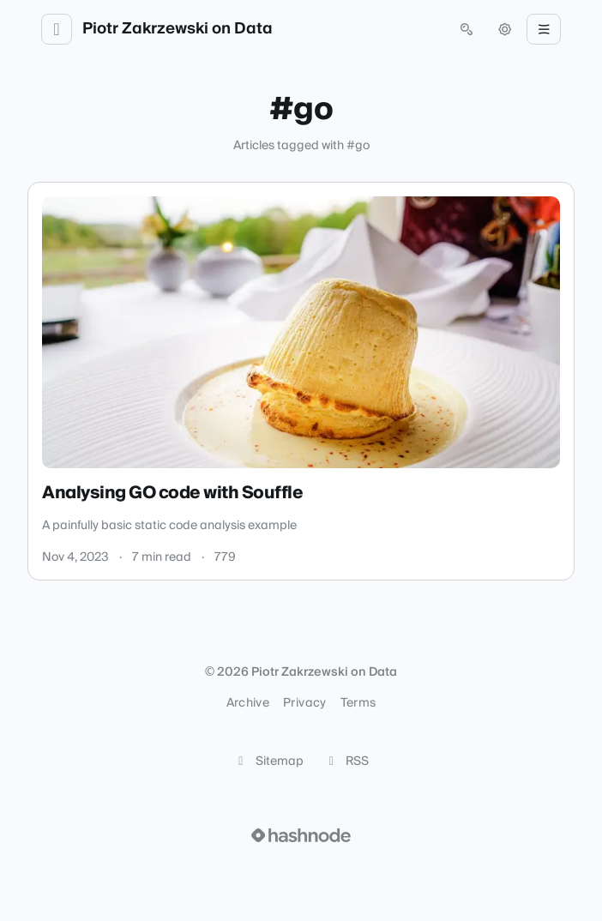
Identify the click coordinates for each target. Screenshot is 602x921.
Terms (358, 703)
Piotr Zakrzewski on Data (177, 29)
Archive (247, 703)
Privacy (304, 703)
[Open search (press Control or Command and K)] (466, 29)
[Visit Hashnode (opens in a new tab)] (301, 835)
